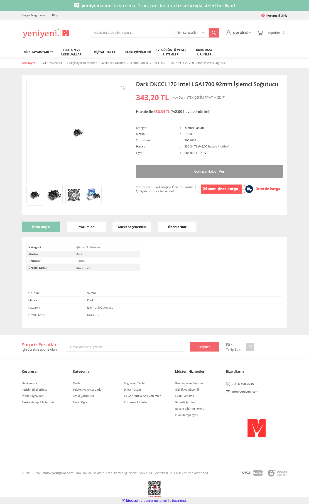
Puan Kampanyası (186, 415)
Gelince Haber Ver (209, 171)
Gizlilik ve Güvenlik (187, 390)
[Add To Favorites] (123, 88)
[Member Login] (238, 32)
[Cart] (270, 32)
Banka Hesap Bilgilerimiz (38, 402)
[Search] (132, 32)
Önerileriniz (177, 227)
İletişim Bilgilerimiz (34, 390)
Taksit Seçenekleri (132, 227)
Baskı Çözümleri (83, 396)
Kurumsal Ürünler (135, 402)
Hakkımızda (29, 383)
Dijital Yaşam (132, 390)
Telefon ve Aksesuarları (88, 390)
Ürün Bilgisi (41, 227)
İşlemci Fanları (194, 128)
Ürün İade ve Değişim (189, 383)
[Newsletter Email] (124, 347)
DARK (188, 134)
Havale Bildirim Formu (189, 409)
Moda (76, 383)
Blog (55, 15)
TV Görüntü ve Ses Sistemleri (143, 396)
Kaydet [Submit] (204, 347)
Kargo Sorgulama (33, 15)
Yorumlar (86, 227)
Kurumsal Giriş (274, 15)
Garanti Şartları (185, 402)
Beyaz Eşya (80, 402)
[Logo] (46, 33)
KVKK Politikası (184, 396)
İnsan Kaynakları (33, 396)
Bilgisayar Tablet (134, 383)
